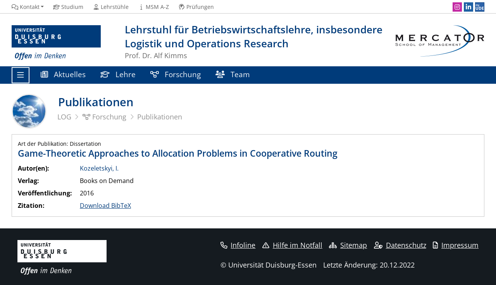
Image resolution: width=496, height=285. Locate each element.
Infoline (238, 245)
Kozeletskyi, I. (99, 168)
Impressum (456, 245)
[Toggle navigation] (20, 75)
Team (232, 74)
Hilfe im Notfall (292, 245)
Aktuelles (63, 74)
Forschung (175, 74)
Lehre (118, 74)
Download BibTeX (105, 205)
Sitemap (348, 245)
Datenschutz (400, 245)
